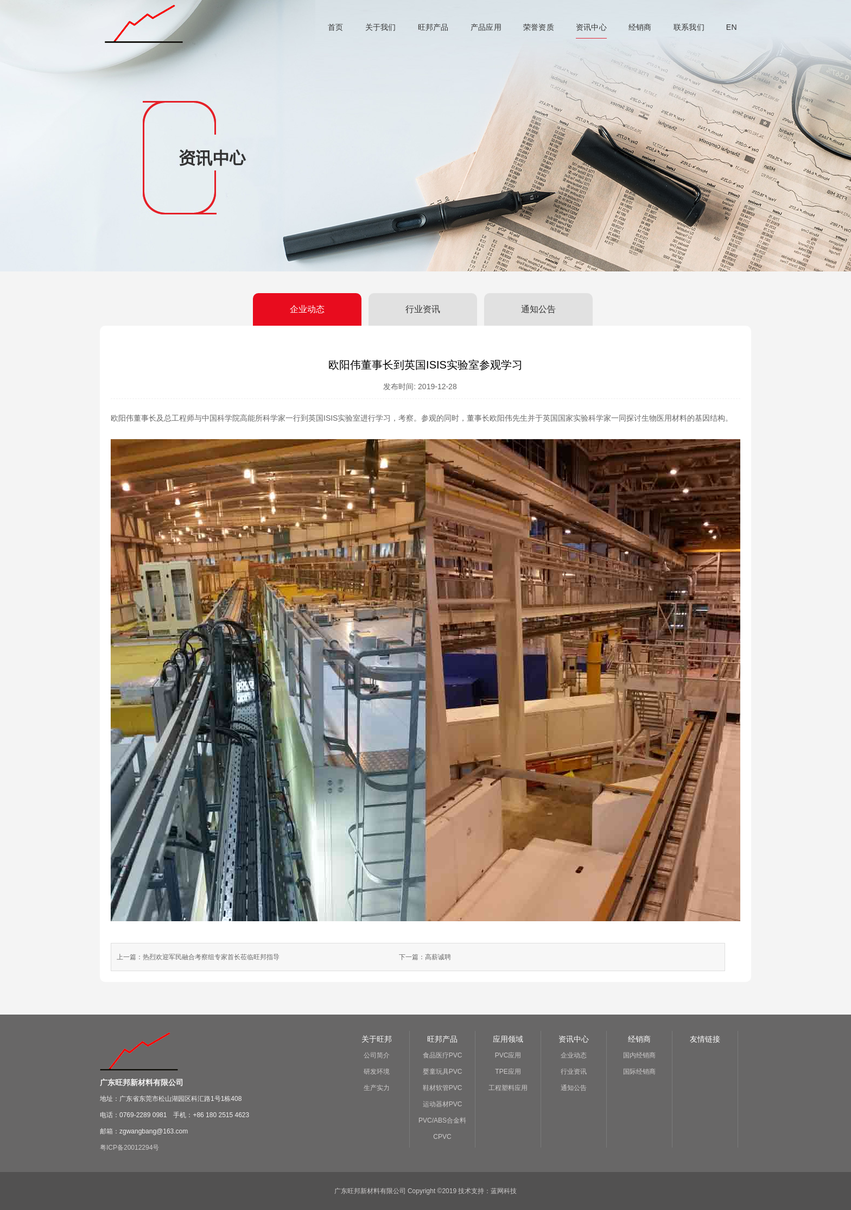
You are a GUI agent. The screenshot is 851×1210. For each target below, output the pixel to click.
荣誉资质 (538, 27)
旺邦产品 (433, 27)
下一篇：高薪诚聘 (425, 957)
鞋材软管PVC (442, 1088)
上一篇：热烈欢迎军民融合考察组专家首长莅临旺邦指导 (198, 957)
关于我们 (380, 27)
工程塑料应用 (508, 1088)
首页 (336, 27)
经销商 (640, 27)
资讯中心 (591, 27)
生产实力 (377, 1088)
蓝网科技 (504, 1191)
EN (731, 27)
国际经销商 (639, 1071)
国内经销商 (639, 1055)
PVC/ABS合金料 (442, 1120)
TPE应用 (507, 1071)
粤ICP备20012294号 (129, 1147)
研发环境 (377, 1071)
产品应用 (486, 27)
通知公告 (538, 309)
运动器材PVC (442, 1104)
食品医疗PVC (442, 1055)
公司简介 (377, 1055)
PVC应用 (508, 1055)
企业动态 (307, 309)
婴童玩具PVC (442, 1071)
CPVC (442, 1137)
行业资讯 (422, 309)
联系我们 (689, 27)
